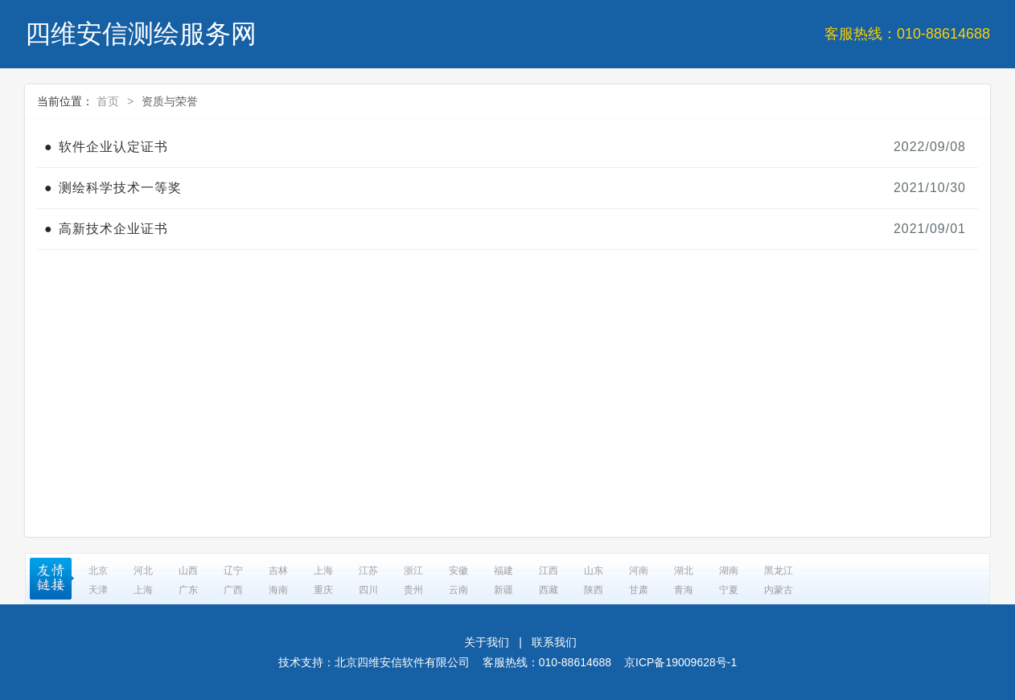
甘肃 (638, 590)
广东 (188, 590)
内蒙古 (778, 590)
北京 (98, 570)
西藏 (548, 590)
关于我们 (486, 642)
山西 (188, 570)
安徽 (458, 570)
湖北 (683, 570)
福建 (503, 570)
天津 (98, 590)
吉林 (278, 570)
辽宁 (233, 570)
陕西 (593, 590)
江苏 (368, 570)
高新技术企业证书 (113, 228)
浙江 (413, 570)
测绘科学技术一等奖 (120, 187)
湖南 (728, 570)
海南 (278, 590)
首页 (108, 101)
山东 (593, 570)
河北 (143, 570)
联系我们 (554, 642)
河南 (638, 570)
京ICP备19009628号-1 (680, 662)
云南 (458, 590)
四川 (368, 590)
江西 (548, 570)
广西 (233, 590)
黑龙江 (778, 570)
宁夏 (728, 590)
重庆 (323, 590)
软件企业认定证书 (113, 147)
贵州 (413, 590)
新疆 (503, 590)
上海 (323, 570)
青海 (683, 590)
